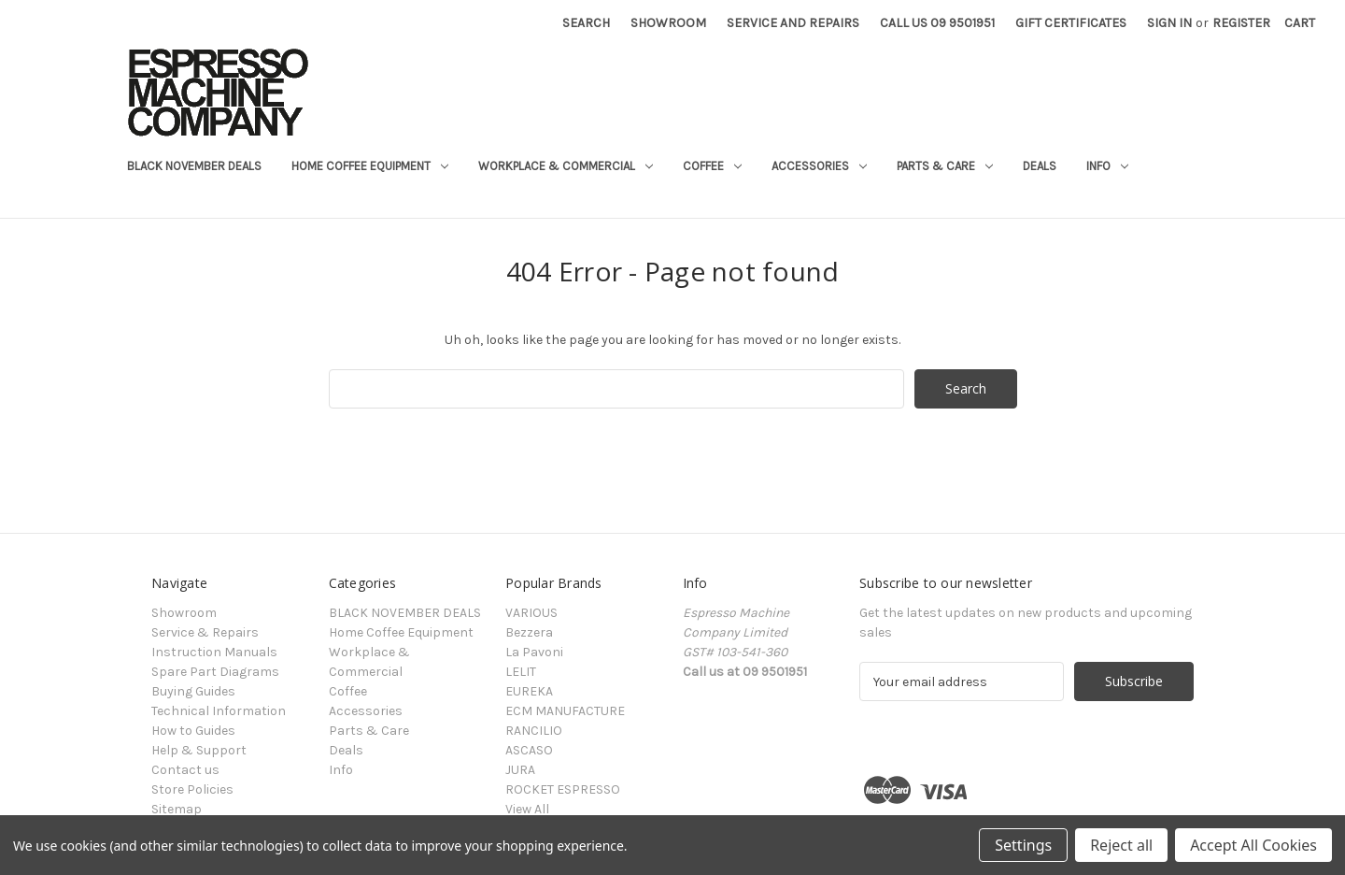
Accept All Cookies (1253, 845)
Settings (1023, 845)
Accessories (819, 166)
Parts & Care (945, 166)
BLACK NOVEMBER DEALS (194, 166)
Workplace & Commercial (565, 166)
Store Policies (192, 789)
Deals (1039, 166)
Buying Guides (193, 691)
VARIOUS (531, 613)
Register (1241, 23)
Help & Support (199, 750)
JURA (520, 770)
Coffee (712, 166)
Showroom (668, 23)
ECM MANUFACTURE (565, 711)
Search (586, 23)
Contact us (185, 770)
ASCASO (529, 750)
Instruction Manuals (214, 652)
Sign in (1169, 23)
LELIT (520, 672)
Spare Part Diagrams (215, 672)
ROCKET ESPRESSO (562, 789)
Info (1107, 166)
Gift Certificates (1070, 23)
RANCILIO (533, 731)
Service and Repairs (793, 23)
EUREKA (529, 691)
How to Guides (193, 731)
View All (527, 809)
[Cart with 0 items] (1299, 23)
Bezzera (529, 632)
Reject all (1121, 845)
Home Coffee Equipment (369, 166)
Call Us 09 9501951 (937, 23)
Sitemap (176, 809)
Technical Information (218, 711)
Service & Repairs (205, 632)
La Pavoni (534, 652)
